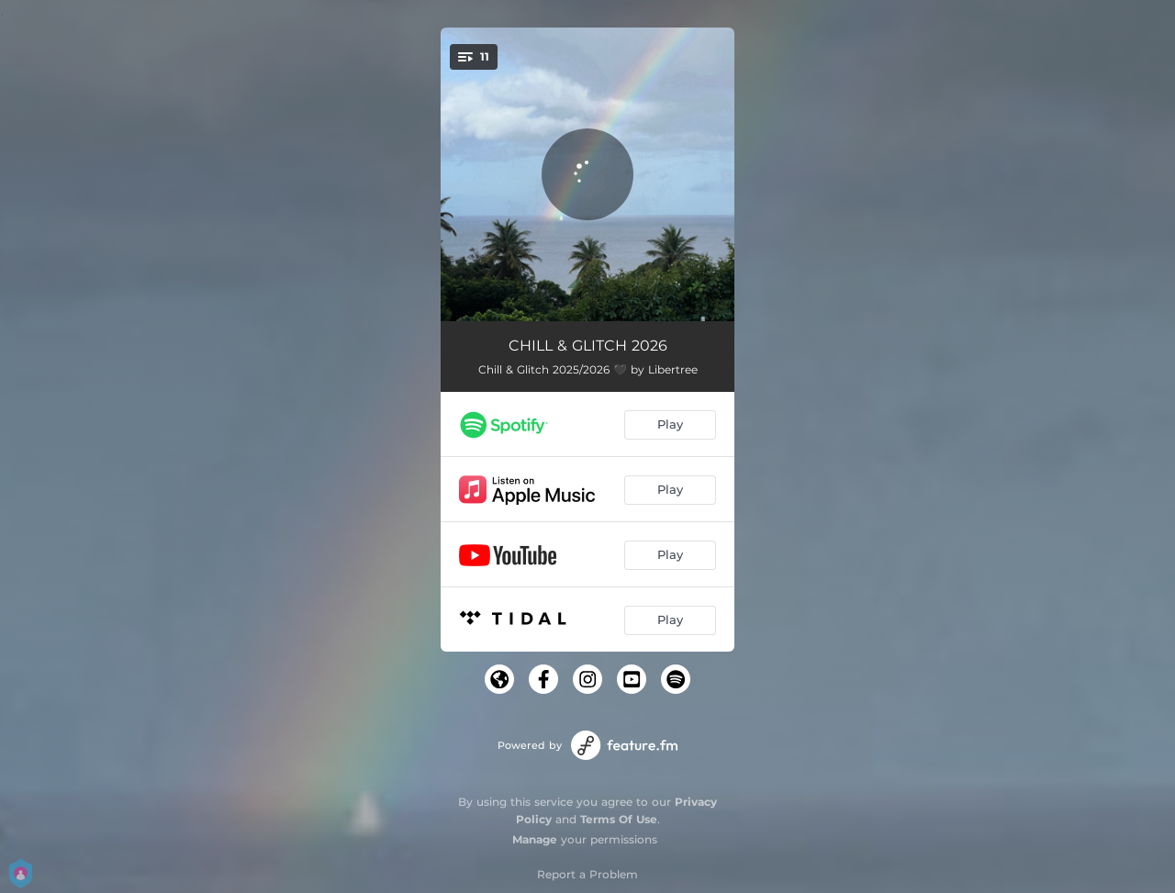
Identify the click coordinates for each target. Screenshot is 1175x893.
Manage (534, 839)
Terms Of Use (618, 819)
